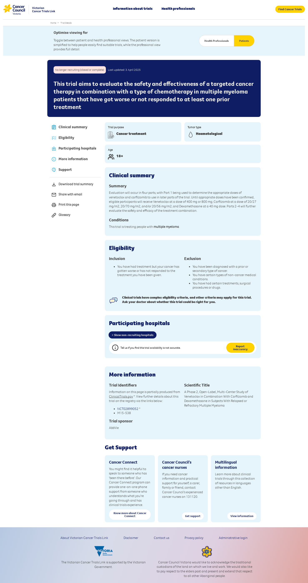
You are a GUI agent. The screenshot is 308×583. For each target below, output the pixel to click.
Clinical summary (69, 127)
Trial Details (66, 22)
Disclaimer (131, 538)
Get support (192, 516)
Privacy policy (194, 538)
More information (69, 159)
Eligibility (62, 138)
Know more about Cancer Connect (130, 514)
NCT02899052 (127, 409)
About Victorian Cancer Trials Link (84, 538)
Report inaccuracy (240, 347)
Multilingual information (226, 464)
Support (61, 169)
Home (53, 22)
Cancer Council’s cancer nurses (177, 464)
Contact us (161, 538)
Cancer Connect (123, 462)
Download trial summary (72, 184)
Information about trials (133, 8)
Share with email (66, 194)
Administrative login (233, 538)
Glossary (60, 215)
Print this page (65, 205)
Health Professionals (216, 40)
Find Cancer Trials (290, 9)
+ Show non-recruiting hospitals (132, 335)
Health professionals (178, 8)
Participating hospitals (73, 148)
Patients (244, 40)
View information (241, 516)
